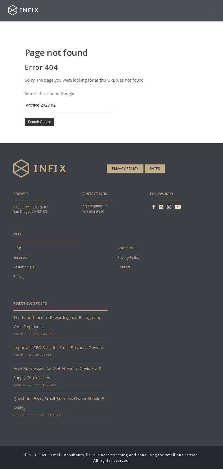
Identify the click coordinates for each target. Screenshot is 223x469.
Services (20, 257)
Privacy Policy (125, 168)
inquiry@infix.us (94, 206)
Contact (123, 267)
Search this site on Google (49, 93)
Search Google (39, 122)
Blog (17, 248)
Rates (155, 168)
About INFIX (127, 248)
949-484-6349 (93, 211)
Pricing (18, 276)
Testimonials (23, 267)
